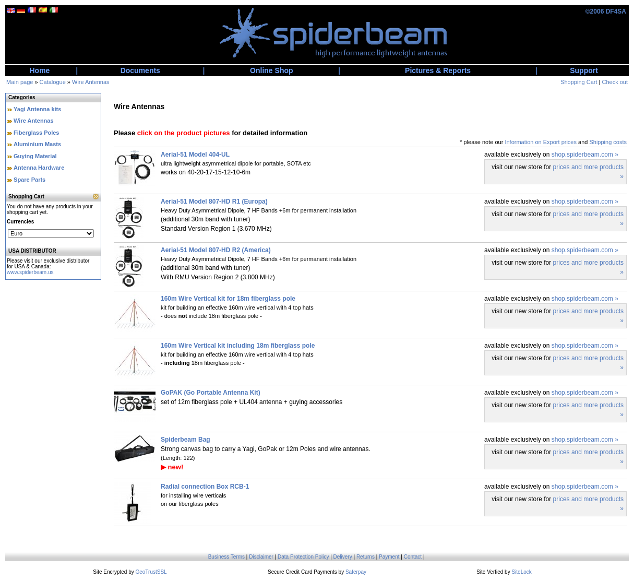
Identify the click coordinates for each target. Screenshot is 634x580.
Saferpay (355, 572)
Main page (19, 82)
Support (584, 70)
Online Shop (271, 70)
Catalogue (53, 82)
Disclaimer (261, 557)
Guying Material (35, 156)
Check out (615, 82)
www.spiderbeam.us (30, 272)
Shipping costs (608, 142)
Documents (140, 70)
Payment (389, 557)
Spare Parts (29, 179)
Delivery (342, 557)
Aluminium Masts (37, 144)
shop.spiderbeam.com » (585, 154)
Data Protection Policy (303, 557)
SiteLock (521, 572)
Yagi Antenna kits (37, 109)
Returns (365, 557)
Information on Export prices (541, 142)
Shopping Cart (578, 82)
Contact (413, 557)
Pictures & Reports (438, 70)
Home (40, 70)
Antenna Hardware (39, 167)
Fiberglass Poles (36, 132)
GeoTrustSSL (150, 572)
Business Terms (226, 557)
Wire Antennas (91, 82)
